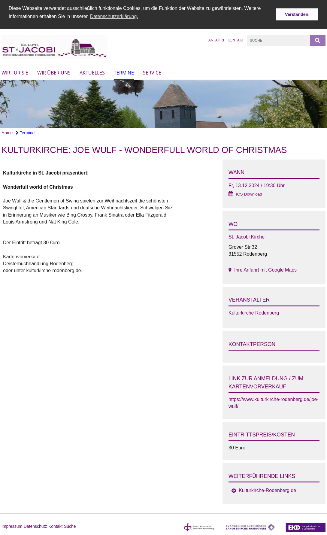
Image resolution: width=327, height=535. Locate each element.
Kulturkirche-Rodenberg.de (267, 490)
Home (7, 132)
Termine (124, 72)
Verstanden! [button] (297, 14)
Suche (70, 526)
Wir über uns (54, 72)
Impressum (12, 526)
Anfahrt (216, 39)
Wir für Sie (15, 72)
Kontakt (236, 39)
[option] (163, 103)
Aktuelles (92, 72)
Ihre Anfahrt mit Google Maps (265, 269)
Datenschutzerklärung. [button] (114, 16)
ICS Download (249, 193)
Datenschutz (35, 526)
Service (152, 72)
